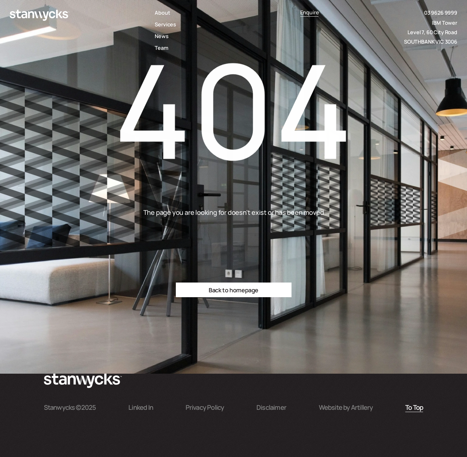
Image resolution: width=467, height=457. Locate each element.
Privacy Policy (205, 407)
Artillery (362, 407)
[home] (39, 15)
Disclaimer (271, 407)
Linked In (140, 407)
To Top (414, 407)
